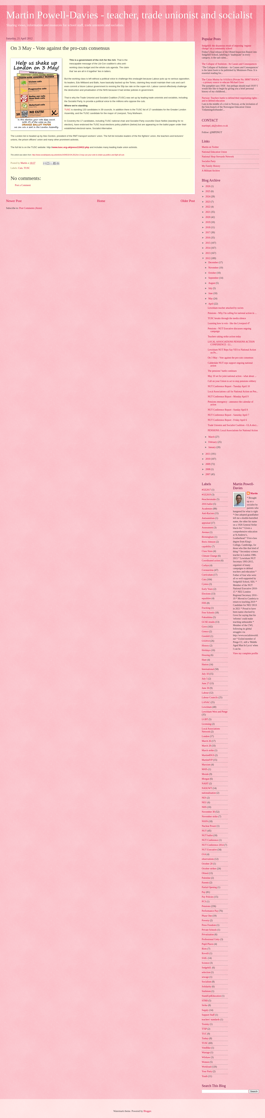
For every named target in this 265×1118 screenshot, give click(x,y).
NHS (204, 807)
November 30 (208, 812)
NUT (204, 830)
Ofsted (205, 873)
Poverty (205, 920)
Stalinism (206, 991)
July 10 (205, 674)
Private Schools (209, 930)
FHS (204, 603)
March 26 (206, 741)
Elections (206, 593)
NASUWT (207, 788)
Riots (204, 948)
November (213, 267)
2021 (208, 212)
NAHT (205, 783)
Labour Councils (210, 697)
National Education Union (214, 152)
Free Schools (208, 612)
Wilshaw (206, 1057)
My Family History (211, 166)
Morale (205, 774)
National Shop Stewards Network (218, 156)
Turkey (205, 1038)
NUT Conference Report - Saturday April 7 (228, 415)
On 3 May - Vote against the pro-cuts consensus (230, 357)
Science (205, 963)
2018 (208, 227)
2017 (208, 232)
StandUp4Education (211, 996)
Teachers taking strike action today (224, 336)
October (212, 273)
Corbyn (205, 565)
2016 (208, 237)
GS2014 (206, 641)
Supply (205, 1010)
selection (206, 972)
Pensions (206, 906)
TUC (204, 1033)
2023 (208, 201)
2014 (208, 248)
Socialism (206, 981)
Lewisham (207, 707)
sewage (205, 977)
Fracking (206, 608)
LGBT (205, 719)
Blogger (147, 1111)
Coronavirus (208, 570)
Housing (206, 655)
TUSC (67, 109)
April (211, 303)
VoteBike (206, 1048)
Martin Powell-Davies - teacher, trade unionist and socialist (129, 15)
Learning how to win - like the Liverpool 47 (229, 323)
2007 (208, 474)
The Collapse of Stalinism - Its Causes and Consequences (229, 64)
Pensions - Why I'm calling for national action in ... (232, 313)
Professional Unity (211, 939)
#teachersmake (209, 499)
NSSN (205, 821)
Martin (254, 493)
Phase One (207, 915)
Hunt (204, 660)
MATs (205, 769)
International (208, 669)
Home (101, 201)
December (213, 262)
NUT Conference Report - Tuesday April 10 (229, 386)
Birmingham (208, 537)
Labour (205, 692)
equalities (206, 598)
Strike (204, 1005)
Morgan (205, 779)
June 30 (205, 688)
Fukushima (207, 617)
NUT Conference (210, 840)
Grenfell (206, 636)
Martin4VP (207, 760)
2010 (208, 459)
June (210, 293)
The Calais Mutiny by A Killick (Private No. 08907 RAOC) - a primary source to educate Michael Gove (230, 81)
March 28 (206, 745)
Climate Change (209, 556)
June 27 (205, 683)
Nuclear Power (209, 826)
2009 (208, 464)
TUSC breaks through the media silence (227, 318)
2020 (208, 217)
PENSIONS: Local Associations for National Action (233, 430)
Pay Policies (208, 897)
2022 (208, 206)
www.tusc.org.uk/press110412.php (70, 147)
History (205, 645)
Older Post (188, 201)
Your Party (207, 1071)
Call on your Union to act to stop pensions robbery (232, 381)
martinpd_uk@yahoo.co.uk (215, 125)
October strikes (209, 868)
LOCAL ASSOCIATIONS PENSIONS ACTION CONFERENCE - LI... (231, 343)
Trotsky (205, 1024)
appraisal (206, 523)
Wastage (206, 1052)
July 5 (204, 678)
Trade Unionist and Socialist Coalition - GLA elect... (233, 425)
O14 (204, 854)
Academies (207, 508)
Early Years (207, 589)
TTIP (204, 1029)
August (212, 283)
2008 (208, 469)
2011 (208, 454)
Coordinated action (211, 560)
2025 (208, 191)
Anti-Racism (208, 513)
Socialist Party (209, 161)
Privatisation (208, 934)
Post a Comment (23, 185)
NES (204, 797)
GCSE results (208, 622)
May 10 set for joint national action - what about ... (232, 376)
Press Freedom (209, 925)
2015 (208, 243)
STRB (205, 1000)
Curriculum (207, 574)
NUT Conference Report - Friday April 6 (227, 420)
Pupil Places (208, 944)
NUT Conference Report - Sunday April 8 (228, 409)
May (210, 298)
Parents (205, 882)
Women (205, 1062)
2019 (208, 222)
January (212, 447)
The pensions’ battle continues (222, 371)
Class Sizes (207, 551)
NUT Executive (209, 849)
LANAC (206, 702)
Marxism (206, 764)
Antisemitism (208, 518)
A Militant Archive (211, 170)
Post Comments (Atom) (30, 208)
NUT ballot (207, 835)
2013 (208, 253)
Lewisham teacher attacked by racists (225, 308)
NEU (204, 802)
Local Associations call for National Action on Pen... (233, 391)
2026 (208, 186)
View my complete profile (245, 653)
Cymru (205, 584)
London (205, 736)
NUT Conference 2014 (213, 845)
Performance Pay (210, 911)
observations (208, 859)
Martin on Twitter (210, 147)
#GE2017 (206, 489)
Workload (206, 1066)
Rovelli (205, 953)
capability (206, 546)
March (211, 437)
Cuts (20, 168)
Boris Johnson (208, 542)
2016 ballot (207, 504)
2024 (208, 196)
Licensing (206, 724)
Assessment (207, 527)
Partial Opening (209, 887)
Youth (204, 1076)
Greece (205, 631)
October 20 (207, 863)
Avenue (205, 532)
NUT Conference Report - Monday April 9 (228, 396)
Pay (203, 892)
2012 (208, 258)
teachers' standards (211, 1019)
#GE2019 (206, 494)
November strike (210, 816)
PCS (204, 901)
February (213, 442)
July (210, 288)
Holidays (206, 650)
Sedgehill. (206, 967)
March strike (208, 750)
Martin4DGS (208, 755)
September (213, 278)
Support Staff (208, 1015)
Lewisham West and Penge (214, 711)
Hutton (205, 664)
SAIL (204, 958)
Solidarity (206, 986)
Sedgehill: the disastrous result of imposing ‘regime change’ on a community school (226, 47)
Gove (204, 626)
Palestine (206, 878)
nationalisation (209, 793)
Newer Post (14, 201)
